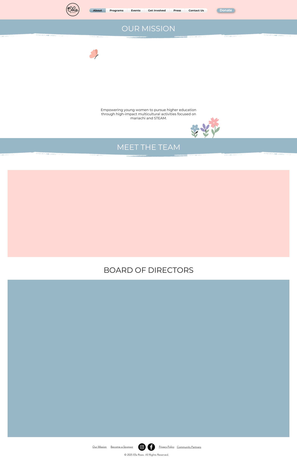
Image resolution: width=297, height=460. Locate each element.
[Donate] (226, 10)
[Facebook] (151, 447)
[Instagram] (142, 447)
